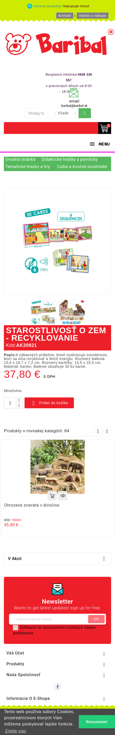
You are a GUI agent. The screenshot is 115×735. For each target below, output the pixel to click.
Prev (98, 431)
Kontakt (64, 16)
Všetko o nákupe (92, 16)
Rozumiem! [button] (97, 722)
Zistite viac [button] (15, 731)
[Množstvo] (10, 403)
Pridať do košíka (49, 403)
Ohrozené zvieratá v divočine (31, 505)
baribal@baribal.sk (75, 106)
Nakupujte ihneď (76, 6)
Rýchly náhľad (62, 495)
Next (107, 431)
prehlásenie (23, 633)
